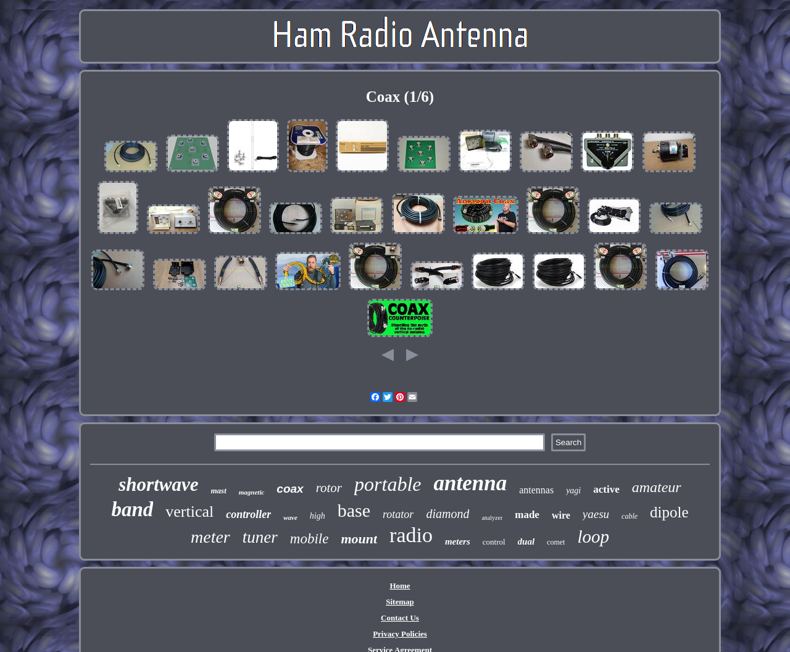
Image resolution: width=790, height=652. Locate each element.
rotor (329, 487)
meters (457, 541)
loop (593, 536)
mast (218, 490)
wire (561, 515)
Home (399, 585)
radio (411, 535)
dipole (669, 512)
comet (556, 542)
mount (359, 538)
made (527, 514)
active (606, 489)
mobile (309, 538)
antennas (536, 490)
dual (526, 541)
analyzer (491, 517)
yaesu (596, 514)
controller (248, 514)
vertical (189, 511)
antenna (470, 483)
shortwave (158, 484)
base (354, 510)
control (494, 541)
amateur (656, 487)
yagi (573, 490)
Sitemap (400, 601)
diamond (447, 513)
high (317, 515)
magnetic (252, 492)
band (132, 509)
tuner (260, 537)
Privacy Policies (400, 633)
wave (290, 517)
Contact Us (400, 617)
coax (289, 488)
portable (387, 484)
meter (210, 536)
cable (630, 516)
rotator (398, 514)
